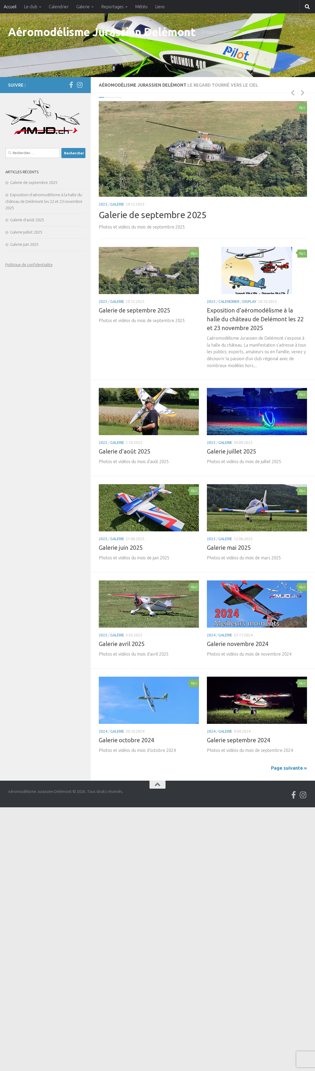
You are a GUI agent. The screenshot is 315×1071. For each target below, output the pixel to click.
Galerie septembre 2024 (238, 740)
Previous (292, 92)
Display (249, 301)
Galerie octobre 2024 (126, 740)
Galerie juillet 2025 (231, 451)
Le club (30, 6)
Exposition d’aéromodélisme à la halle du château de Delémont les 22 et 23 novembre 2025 (255, 319)
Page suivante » (289, 768)
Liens (160, 6)
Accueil (10, 6)
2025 (103, 204)
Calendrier (59, 6)
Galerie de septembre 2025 (153, 215)
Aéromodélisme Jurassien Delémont (101, 32)
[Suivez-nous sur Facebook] (71, 85)
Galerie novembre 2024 (237, 643)
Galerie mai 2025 (229, 547)
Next (302, 92)
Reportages (112, 6)
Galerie (83, 6)
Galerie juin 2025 (121, 547)
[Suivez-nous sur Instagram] (79, 85)
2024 (211, 635)
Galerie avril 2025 (121, 643)
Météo (141, 6)
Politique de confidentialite (29, 264)
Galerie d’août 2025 (124, 451)
